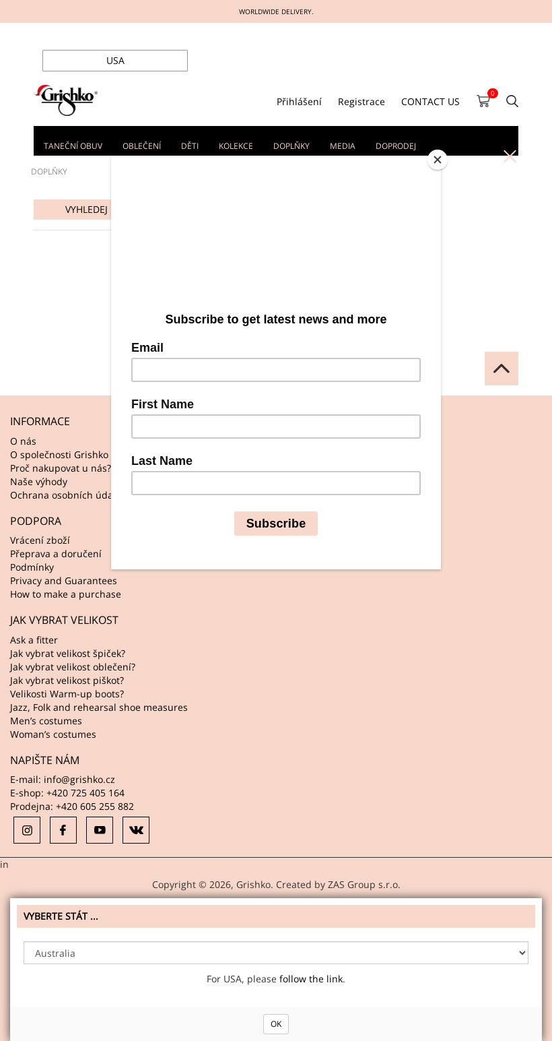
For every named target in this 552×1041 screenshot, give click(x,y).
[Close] (437, 160)
